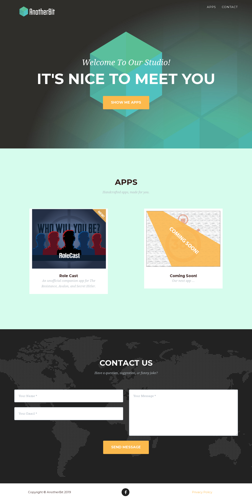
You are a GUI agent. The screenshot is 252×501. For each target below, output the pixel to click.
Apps (211, 11)
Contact (230, 11)
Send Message (126, 447)
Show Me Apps (126, 102)
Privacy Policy (202, 492)
